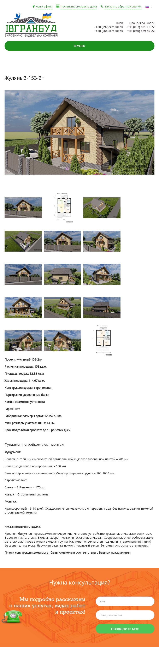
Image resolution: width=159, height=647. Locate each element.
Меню (79, 46)
